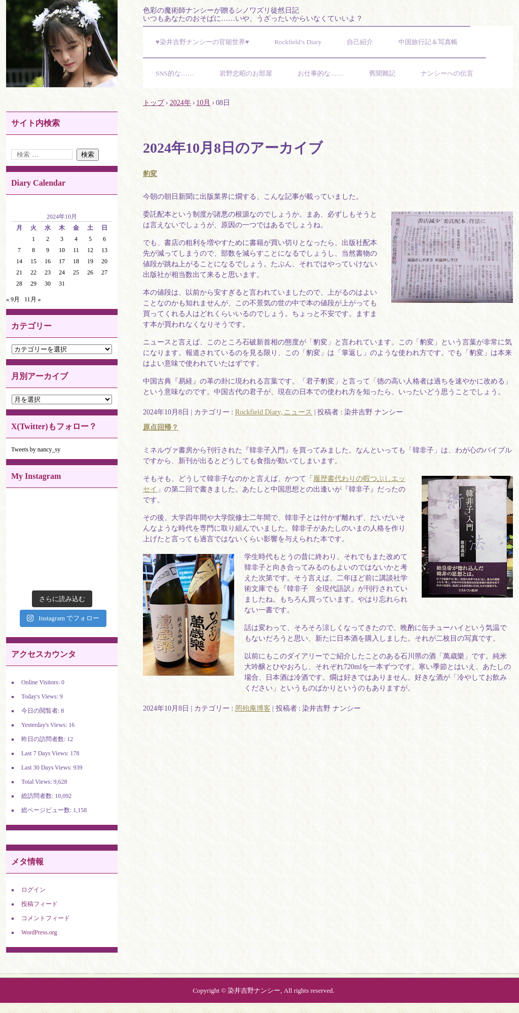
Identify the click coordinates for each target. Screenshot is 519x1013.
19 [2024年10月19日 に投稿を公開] (90, 261)
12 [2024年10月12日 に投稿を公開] (90, 250)
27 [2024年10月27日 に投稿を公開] (104, 272)
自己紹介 (360, 42)
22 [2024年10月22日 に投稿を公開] (33, 272)
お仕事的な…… (321, 73)
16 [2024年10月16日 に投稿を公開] (48, 261)
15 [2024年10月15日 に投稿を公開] (33, 261)
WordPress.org (39, 932)
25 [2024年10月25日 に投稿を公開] (76, 272)
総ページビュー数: (47, 810)
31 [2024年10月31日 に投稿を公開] (62, 283)
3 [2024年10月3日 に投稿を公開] (61, 238)
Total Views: (37, 781)
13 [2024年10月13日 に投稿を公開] (104, 250)
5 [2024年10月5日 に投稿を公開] (90, 238)
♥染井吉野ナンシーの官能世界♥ (202, 42)
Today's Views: (40, 696)
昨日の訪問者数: (44, 739)
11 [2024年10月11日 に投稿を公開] (76, 250)
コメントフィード (45, 918)
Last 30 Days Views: (47, 767)
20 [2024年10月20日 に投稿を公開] (104, 261)
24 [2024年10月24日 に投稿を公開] (62, 272)
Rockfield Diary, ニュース (274, 412)
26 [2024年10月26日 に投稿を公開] (90, 272)
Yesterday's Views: (44, 724)
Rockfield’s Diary (297, 42)
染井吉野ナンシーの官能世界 (62, 43)
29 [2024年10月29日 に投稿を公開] (33, 283)
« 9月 (13, 299)
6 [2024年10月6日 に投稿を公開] (104, 238)
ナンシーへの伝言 (447, 73)
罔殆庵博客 (253, 708)
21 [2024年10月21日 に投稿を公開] (19, 272)
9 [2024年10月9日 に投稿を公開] (47, 250)
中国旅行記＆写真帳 (428, 42)
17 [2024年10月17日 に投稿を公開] (62, 261)
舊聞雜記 (382, 73)
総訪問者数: (38, 795)
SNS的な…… (175, 73)
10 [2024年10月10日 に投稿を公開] (62, 250)
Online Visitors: (41, 682)
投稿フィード (39, 903)
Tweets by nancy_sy (35, 449)
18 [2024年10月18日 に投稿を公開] (76, 261)
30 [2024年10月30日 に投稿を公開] (48, 283)
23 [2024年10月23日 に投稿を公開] (48, 272)
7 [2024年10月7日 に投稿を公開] (19, 250)
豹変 (150, 174)
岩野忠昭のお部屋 (245, 73)
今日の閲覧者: (41, 710)
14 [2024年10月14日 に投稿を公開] (19, 261)
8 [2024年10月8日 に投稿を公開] (33, 250)
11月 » (32, 299)
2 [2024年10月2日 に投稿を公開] (47, 238)
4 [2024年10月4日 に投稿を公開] (76, 238)
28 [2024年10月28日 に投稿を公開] (19, 283)
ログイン (33, 889)
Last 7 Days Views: (45, 753)
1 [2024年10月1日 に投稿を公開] (33, 238)
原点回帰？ (160, 427)
